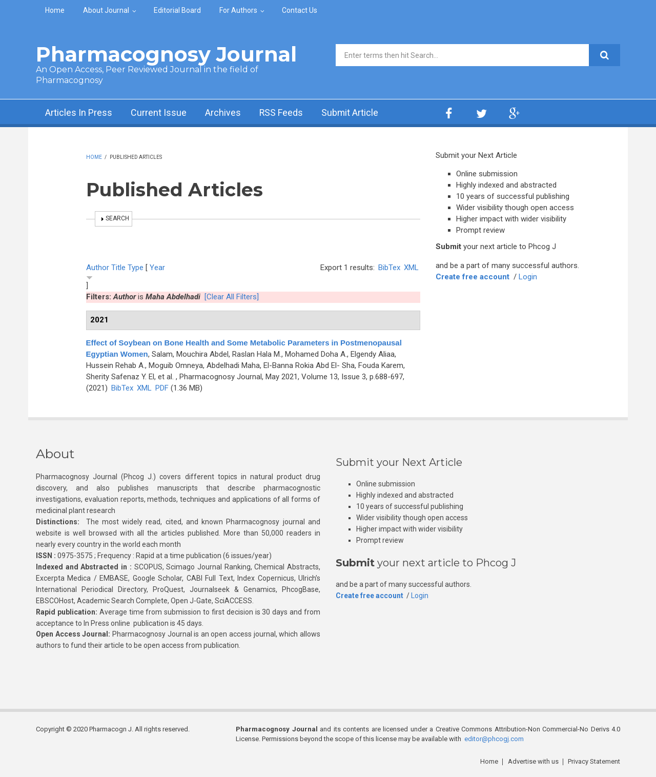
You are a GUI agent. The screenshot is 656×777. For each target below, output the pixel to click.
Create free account (472, 276)
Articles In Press (78, 113)
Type (136, 267)
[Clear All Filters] (231, 296)
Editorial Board (177, 10)
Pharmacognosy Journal (166, 54)
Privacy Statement (594, 761)
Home (55, 10)
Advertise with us (533, 761)
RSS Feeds (281, 113)
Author (97, 267)
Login (528, 276)
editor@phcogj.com (494, 739)
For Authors (238, 10)
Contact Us (299, 10)
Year (157, 267)
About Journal (106, 10)
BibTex (389, 267)
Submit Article (350, 113)
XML (411, 267)
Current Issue (159, 113)
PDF (162, 388)
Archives (223, 113)
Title (118, 267)
